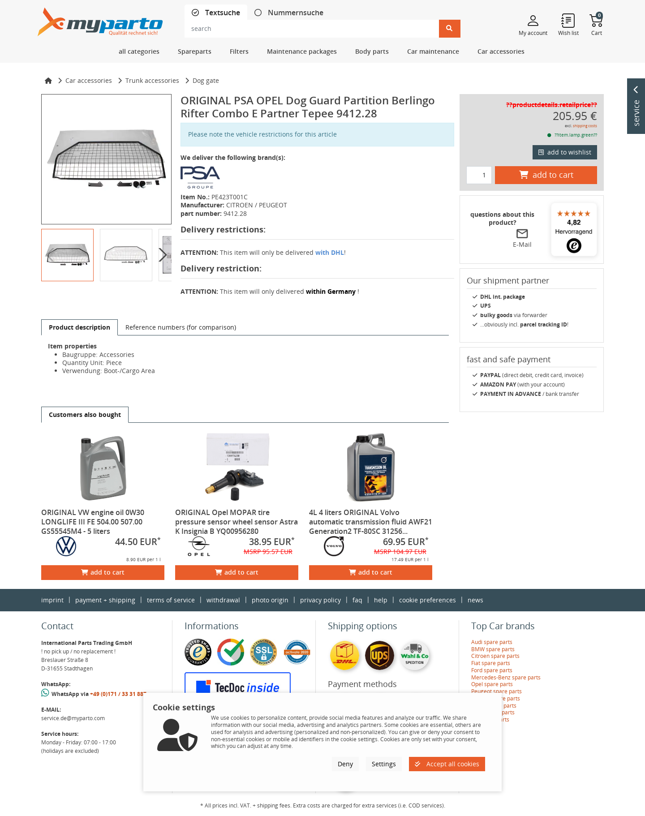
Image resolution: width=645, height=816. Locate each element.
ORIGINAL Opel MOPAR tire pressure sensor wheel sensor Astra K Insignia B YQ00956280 (236, 521)
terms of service (171, 600)
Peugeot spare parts (496, 691)
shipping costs (585, 125)
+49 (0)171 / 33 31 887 (118, 694)
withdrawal (223, 600)
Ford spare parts (491, 670)
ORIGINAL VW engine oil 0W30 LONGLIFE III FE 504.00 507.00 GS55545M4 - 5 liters (92, 521)
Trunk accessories (152, 80)
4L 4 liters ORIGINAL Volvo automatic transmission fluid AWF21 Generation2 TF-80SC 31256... (370, 521)
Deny (345, 764)
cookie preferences (427, 600)
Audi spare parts (491, 642)
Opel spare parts (492, 684)
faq (357, 600)
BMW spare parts (493, 649)
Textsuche (221, 12)
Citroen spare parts (495, 656)
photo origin (270, 600)
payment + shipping (105, 600)
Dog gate (206, 80)
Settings (384, 764)
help (380, 600)
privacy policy (320, 600)
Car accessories (88, 80)
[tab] (216, 12)
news (475, 600)
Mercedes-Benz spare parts (506, 677)
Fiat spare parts (490, 663)
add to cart (103, 572)
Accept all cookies (447, 764)
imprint (52, 600)
